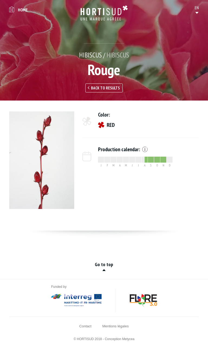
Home (23, 9)
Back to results (105, 88)
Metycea (128, 339)
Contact (85, 326)
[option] (41, 160)
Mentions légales (115, 326)
